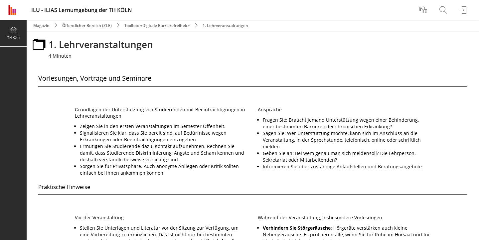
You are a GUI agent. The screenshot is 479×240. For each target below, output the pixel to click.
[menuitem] (424, 10)
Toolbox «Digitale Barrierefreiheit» (157, 25)
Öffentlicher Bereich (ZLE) (87, 25)
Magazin (41, 25)
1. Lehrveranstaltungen (225, 25)
